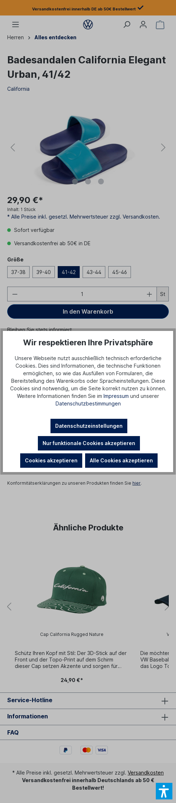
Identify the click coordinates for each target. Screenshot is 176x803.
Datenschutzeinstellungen (89, 426)
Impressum (116, 396)
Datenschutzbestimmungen (88, 403)
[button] (164, 791)
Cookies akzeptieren (51, 460)
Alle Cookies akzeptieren (121, 460)
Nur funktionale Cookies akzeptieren (89, 443)
